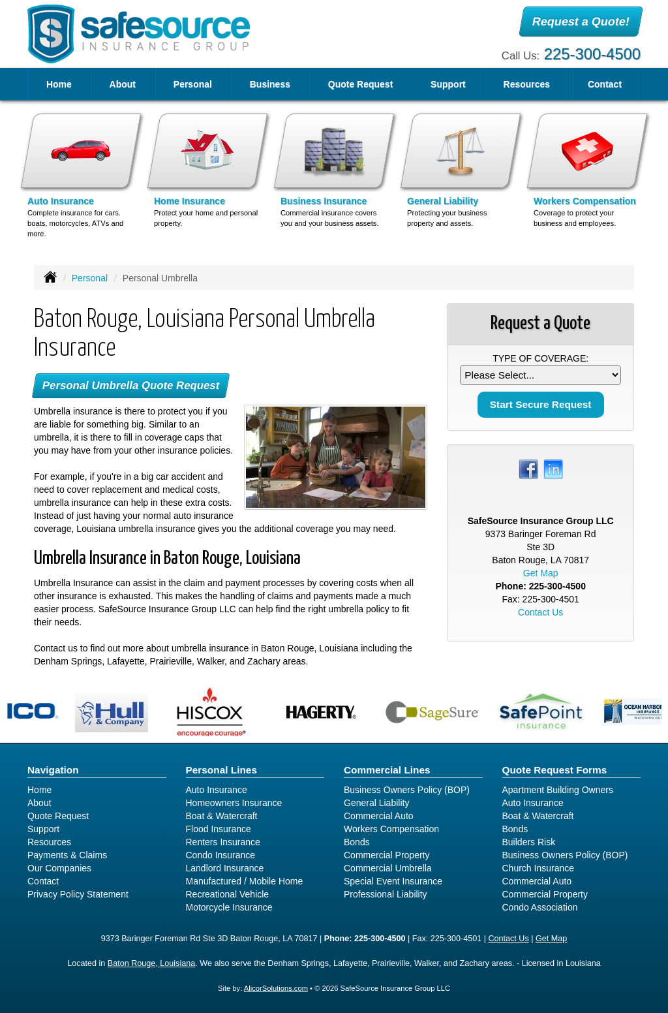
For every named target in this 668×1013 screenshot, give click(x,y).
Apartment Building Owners (557, 790)
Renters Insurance (223, 842)
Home (59, 84)
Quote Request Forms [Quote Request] (554, 769)
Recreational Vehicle (227, 894)
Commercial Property (386, 855)
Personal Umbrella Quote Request (130, 385)
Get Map (540, 573)
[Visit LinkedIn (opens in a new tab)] (553, 468)
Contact (605, 84)
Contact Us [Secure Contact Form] (540, 612)
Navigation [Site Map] (53, 769)
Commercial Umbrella (388, 868)
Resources (49, 842)
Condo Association (540, 907)
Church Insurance (538, 868)
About (123, 84)
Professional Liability (385, 894)
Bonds (357, 842)
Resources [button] (527, 84)
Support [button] (448, 84)
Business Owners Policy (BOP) (407, 790)
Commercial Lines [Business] (387, 769)
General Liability (376, 803)
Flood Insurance (218, 829)
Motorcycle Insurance (229, 907)
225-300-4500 (592, 54)
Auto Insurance (216, 790)
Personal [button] (193, 84)
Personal (90, 278)
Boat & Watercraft (222, 816)
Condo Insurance (221, 855)
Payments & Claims (67, 855)
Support (43, 829)
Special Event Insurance (393, 881)
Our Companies (59, 868)
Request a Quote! (581, 21)
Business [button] (270, 84)
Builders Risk (529, 842)
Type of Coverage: (540, 358)
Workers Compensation (391, 829)
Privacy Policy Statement (78, 894)
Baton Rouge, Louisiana (151, 963)
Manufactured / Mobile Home (244, 881)
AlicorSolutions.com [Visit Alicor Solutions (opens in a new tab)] (276, 988)
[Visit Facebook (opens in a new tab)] (528, 468)
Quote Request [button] (360, 84)
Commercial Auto (379, 816)
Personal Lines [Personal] (222, 769)
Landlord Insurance (225, 868)
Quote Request (58, 816)
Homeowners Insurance (234, 803)
